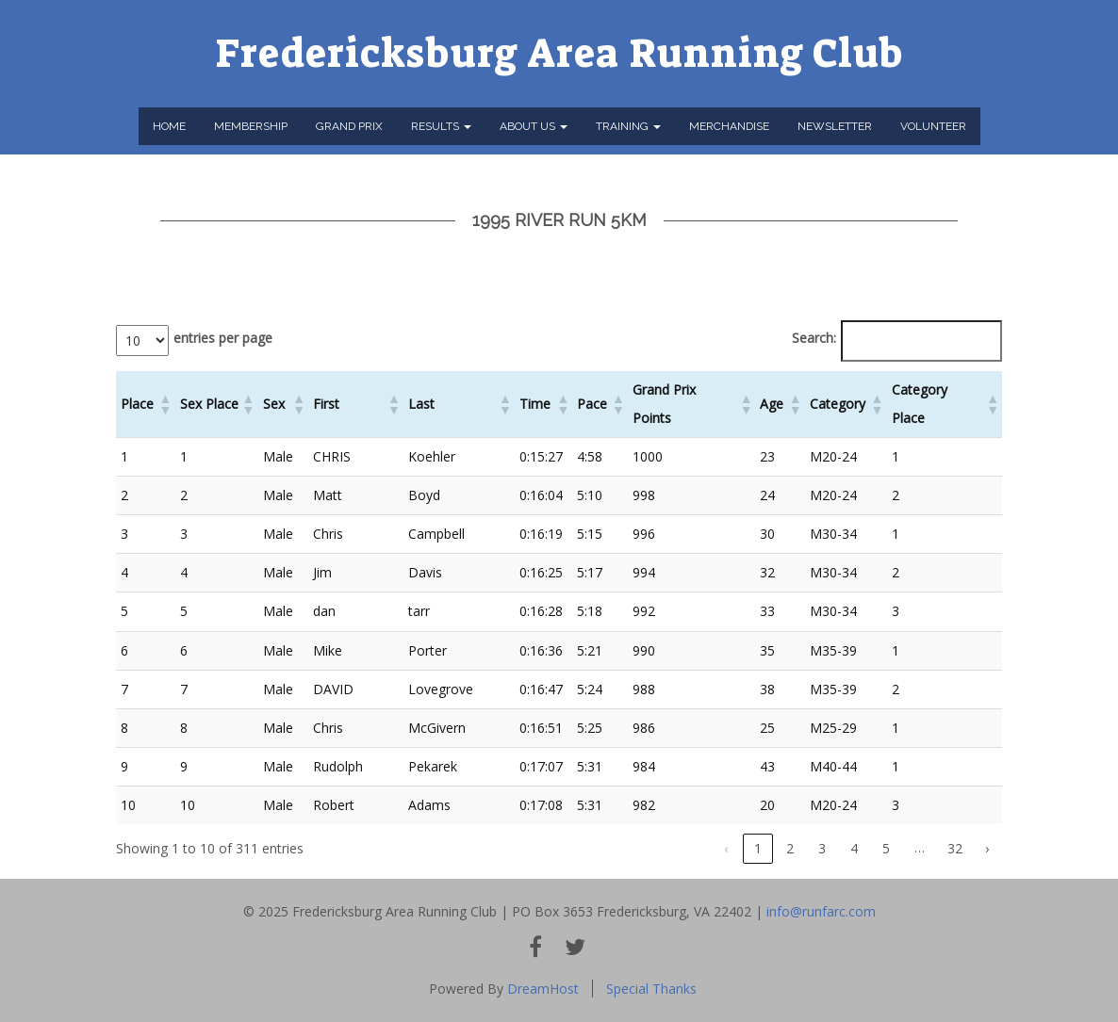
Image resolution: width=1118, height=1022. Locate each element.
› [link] (987, 848)
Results (441, 126)
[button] (165, 404)
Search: (814, 338)
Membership (251, 126)
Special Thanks (651, 989)
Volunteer (933, 126)
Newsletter (834, 126)
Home (169, 126)
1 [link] (758, 848)
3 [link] (822, 848)
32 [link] (954, 848)
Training (628, 126)
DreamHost (543, 989)
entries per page (222, 338)
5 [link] (886, 848)
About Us (533, 126)
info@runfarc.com (821, 911)
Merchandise (729, 126)
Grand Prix (349, 126)
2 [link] (790, 848)
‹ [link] (726, 848)
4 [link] (854, 848)
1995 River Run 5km (559, 220)
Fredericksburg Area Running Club (559, 53)
